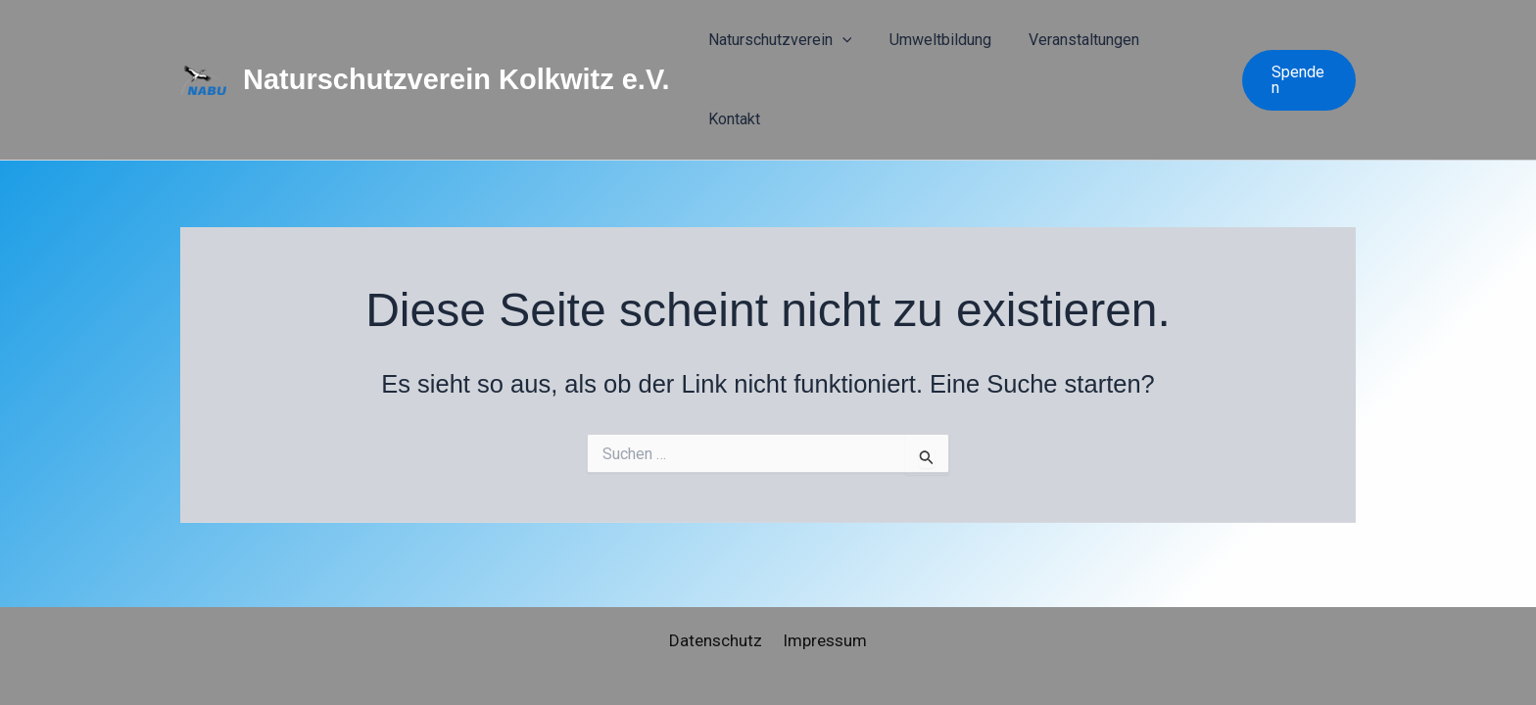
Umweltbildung (954, 48)
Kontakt (1181, 48)
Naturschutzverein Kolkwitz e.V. (456, 49)
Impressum (823, 640)
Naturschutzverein (812, 49)
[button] (874, 49)
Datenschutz (717, 640)
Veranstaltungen (1080, 48)
